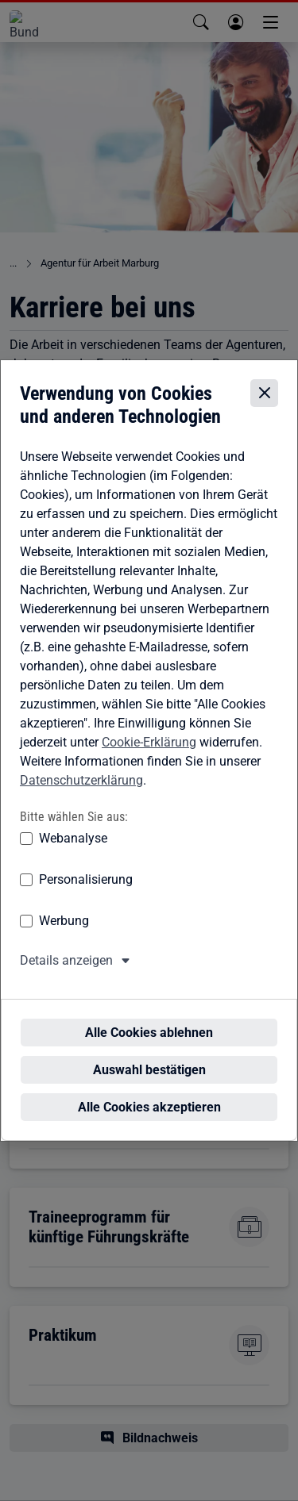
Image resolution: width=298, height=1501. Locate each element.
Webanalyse (73, 851)
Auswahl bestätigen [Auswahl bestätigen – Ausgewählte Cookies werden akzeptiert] (149, 1053)
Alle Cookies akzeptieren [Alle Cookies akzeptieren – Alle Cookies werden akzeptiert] (149, 1091)
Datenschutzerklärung (81, 792)
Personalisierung (86, 892)
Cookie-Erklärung (149, 754)
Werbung (64, 934)
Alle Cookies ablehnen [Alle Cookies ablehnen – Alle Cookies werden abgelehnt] (149, 1016)
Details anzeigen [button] (66, 973)
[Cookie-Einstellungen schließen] (264, 406)
